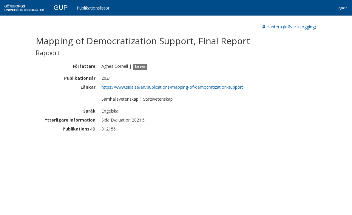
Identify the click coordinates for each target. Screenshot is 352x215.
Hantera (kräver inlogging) (289, 27)
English (342, 8)
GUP (60, 7)
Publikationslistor (93, 8)
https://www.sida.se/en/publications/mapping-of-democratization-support (172, 87)
